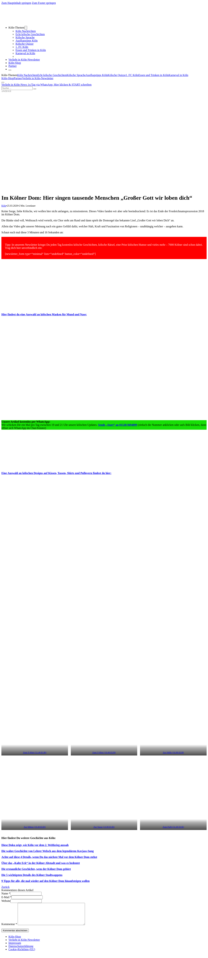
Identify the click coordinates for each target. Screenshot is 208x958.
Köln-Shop (7, 78)
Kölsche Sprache (25, 37)
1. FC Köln (22, 46)
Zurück (5, 886)
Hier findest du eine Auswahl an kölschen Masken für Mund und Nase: (44, 314)
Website (5, 900)
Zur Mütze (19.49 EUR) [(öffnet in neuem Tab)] (35, 827)
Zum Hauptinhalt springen (16, 2)
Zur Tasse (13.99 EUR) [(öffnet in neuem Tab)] (104, 827)
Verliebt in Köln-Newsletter (24, 59)
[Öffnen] (2, 82)
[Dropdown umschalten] (25, 28)
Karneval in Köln (25, 53)
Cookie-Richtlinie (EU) (21, 953)
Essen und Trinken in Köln (31, 50)
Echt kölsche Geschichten (30, 34)
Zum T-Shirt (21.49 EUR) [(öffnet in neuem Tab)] (34, 752)
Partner (12, 65)
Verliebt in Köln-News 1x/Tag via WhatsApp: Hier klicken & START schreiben (46, 84)
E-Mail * (6, 897)
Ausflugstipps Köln (27, 40)
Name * (5, 893)
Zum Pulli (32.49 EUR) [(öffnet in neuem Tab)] (173, 827)
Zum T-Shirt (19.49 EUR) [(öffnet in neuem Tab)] (104, 752)
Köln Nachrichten (26, 31)
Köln (3, 205)
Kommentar (9, 928)
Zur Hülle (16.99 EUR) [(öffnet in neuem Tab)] (173, 752)
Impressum (14, 947)
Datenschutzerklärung (20, 950)
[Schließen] (9, 70)
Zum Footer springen (44, 2)
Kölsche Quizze (25, 43)
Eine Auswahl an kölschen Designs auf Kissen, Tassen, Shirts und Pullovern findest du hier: (56, 473)
